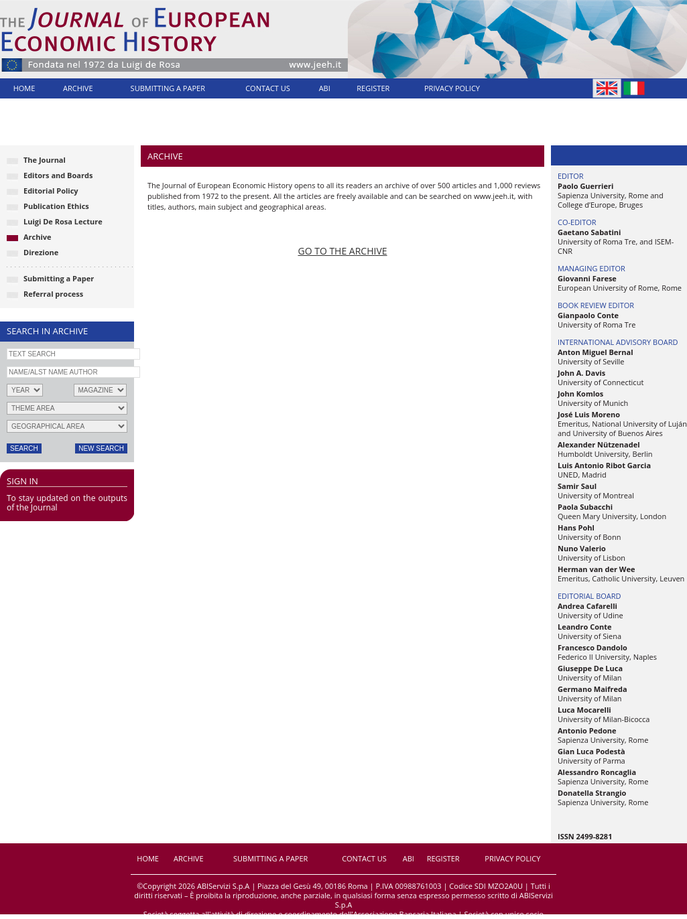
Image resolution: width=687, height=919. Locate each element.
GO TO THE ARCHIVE (342, 250)
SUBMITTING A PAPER (168, 88)
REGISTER (373, 88)
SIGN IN (22, 481)
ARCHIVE (78, 88)
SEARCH (24, 448)
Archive (37, 237)
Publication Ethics (56, 206)
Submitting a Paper (58, 278)
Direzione (40, 252)
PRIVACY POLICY (452, 88)
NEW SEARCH (101, 448)
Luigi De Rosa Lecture (63, 221)
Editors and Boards (57, 175)
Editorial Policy (50, 191)
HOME (24, 88)
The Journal (44, 160)
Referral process (53, 294)
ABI (324, 88)
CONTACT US (267, 88)
